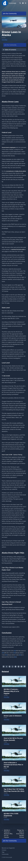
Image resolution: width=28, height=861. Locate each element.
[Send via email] (24, 666)
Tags (3, 852)
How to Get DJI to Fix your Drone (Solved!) (13, 739)
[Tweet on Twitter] (6, 666)
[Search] (20, 3)
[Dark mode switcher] (23, 3)
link (15, 651)
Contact (4, 850)
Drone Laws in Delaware (13, 716)
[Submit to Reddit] (9, 666)
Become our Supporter (8, 848)
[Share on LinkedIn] (3, 666)
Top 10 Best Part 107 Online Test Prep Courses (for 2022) (14, 790)
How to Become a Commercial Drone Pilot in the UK (13, 765)
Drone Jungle (12, 3)
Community (5, 854)
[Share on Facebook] (21, 666)
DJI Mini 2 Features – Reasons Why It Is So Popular (11, 691)
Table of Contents (10, 50)
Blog (3, 29)
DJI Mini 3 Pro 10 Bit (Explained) (11, 815)
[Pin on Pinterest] (18, 666)
